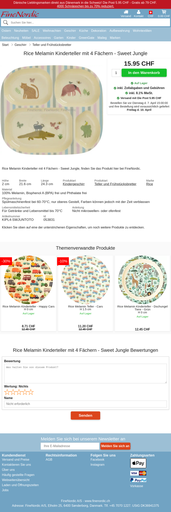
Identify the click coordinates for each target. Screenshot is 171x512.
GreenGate (86, 37)
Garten (59, 37)
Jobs (5, 490)
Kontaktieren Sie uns (16, 464)
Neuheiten (21, 30)
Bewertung (12, 361)
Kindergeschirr (74, 184)
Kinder (71, 37)
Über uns (8, 469)
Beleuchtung (10, 37)
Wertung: (16, 386)
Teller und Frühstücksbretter (115, 184)
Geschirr (70, 30)
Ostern (6, 30)
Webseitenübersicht (15, 480)
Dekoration (98, 30)
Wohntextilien (142, 30)
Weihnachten (52, 30)
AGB (49, 459)
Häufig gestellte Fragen (18, 475)
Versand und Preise (15, 459)
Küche (83, 30)
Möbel (26, 37)
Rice (149, 184)
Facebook (97, 459)
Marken (115, 37)
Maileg (102, 37)
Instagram (98, 464)
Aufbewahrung (119, 30)
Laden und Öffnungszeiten (20, 485)
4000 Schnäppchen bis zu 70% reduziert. (85, 6)
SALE (36, 30)
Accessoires (42, 37)
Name (8, 398)
